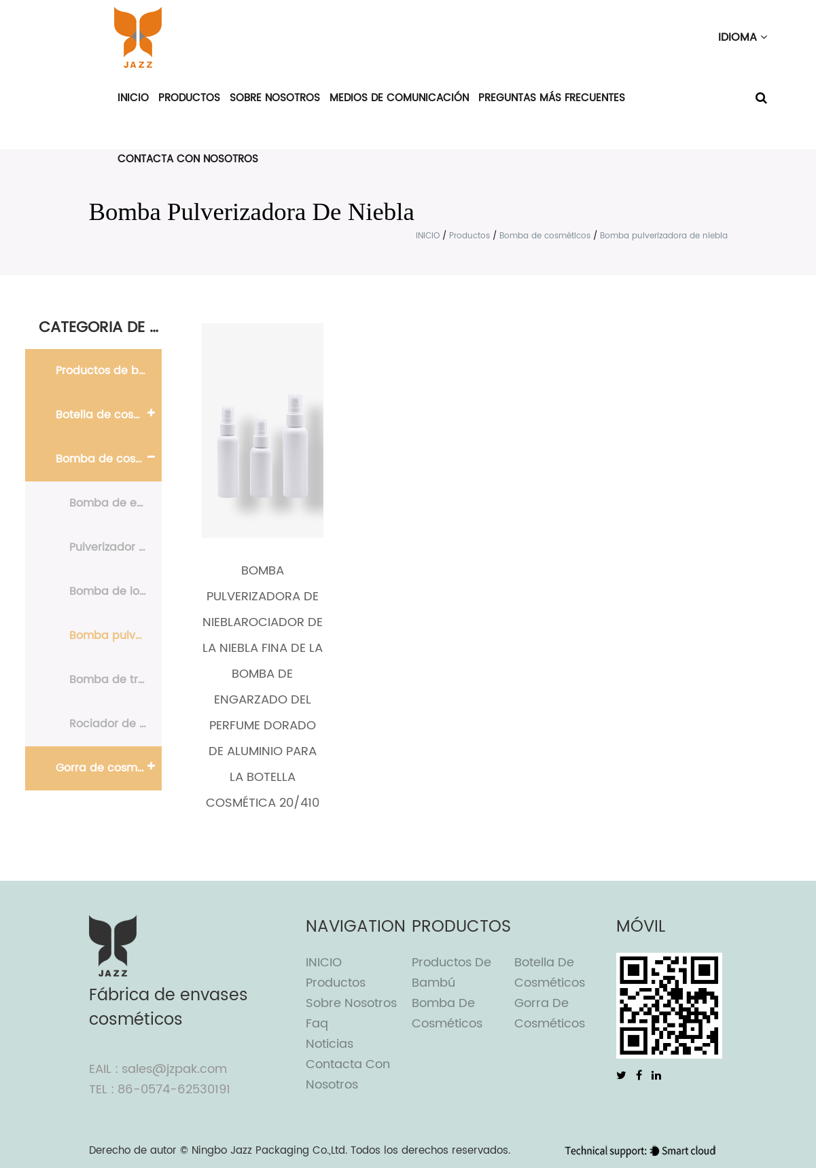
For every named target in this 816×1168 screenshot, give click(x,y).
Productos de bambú (109, 371)
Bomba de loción (115, 591)
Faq (317, 1024)
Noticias (329, 1044)
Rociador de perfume (115, 724)
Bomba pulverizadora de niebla (115, 635)
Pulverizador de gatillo (115, 547)
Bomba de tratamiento (115, 680)
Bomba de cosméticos (544, 236)
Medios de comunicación (399, 98)
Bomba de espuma (115, 503)
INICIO (133, 98)
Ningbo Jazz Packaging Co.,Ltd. (269, 1150)
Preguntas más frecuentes (551, 98)
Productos (189, 98)
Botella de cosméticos (109, 415)
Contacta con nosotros (188, 159)
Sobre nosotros (275, 98)
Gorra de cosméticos (109, 768)
